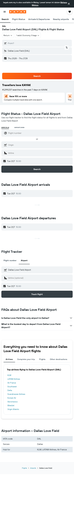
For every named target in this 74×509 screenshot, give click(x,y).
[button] (69, 4)
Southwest (12, 386)
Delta (9, 390)
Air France (11, 383)
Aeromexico (12, 401)
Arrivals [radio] (5, 127)
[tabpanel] (37, 389)
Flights (24, 468)
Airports (33, 468)
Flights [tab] (42, 359)
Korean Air (11, 398)
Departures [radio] (19, 127)
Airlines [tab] (9, 359)
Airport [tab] (24, 260)
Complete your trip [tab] (26, 359)
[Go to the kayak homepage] (17, 11)
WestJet (10, 405)
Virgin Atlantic (13, 409)
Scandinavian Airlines (16, 394)
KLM (9, 375)
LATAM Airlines (13, 379)
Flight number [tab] (10, 260)
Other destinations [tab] (58, 359)
